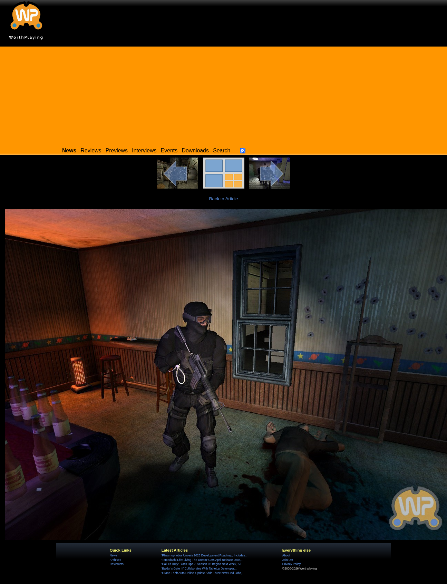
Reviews (91, 150)
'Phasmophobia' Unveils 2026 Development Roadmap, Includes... (204, 555)
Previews (117, 150)
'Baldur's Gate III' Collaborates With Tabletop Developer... (199, 568)
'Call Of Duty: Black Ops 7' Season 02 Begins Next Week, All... (203, 564)
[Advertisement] (224, 95)
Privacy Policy (291, 564)
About (286, 555)
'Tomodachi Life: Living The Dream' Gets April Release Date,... (202, 560)
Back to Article (223, 198)
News (113, 555)
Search (221, 150)
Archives (115, 560)
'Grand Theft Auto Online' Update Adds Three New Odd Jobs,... (203, 573)
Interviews (144, 150)
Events (169, 150)
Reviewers (117, 564)
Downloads (195, 150)
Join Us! (287, 560)
